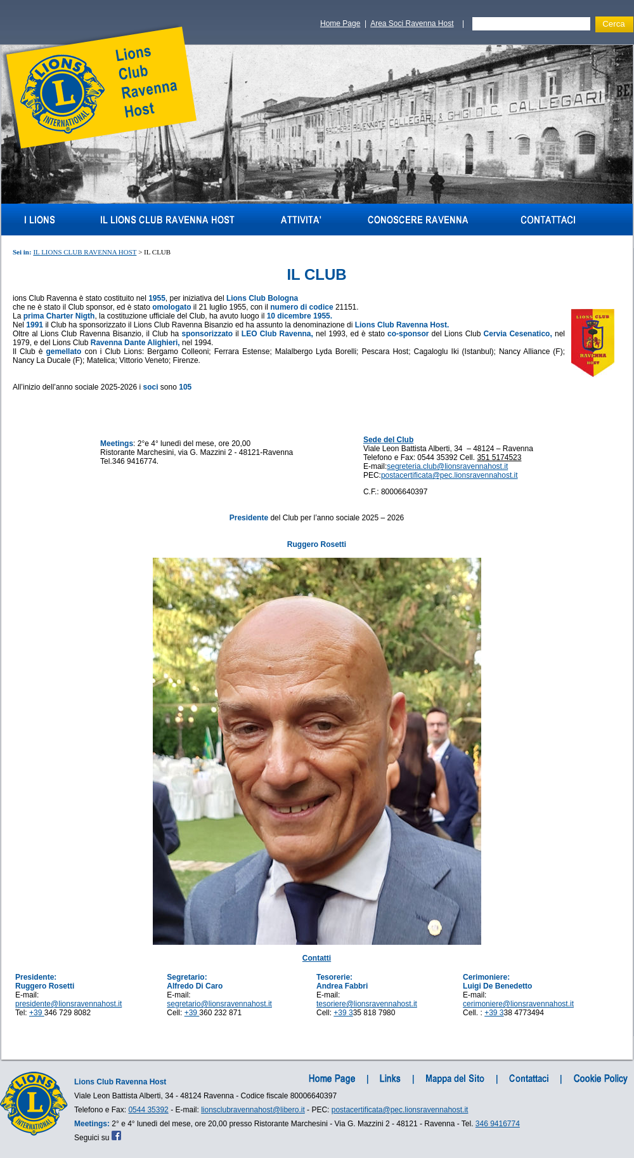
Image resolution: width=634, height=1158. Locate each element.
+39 (36, 1012)
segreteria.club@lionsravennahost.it (447, 466)
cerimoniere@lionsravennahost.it (518, 1003)
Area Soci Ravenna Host (411, 23)
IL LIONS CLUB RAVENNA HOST (84, 252)
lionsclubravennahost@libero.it (253, 1109)
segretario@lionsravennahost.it (219, 1003)
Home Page (340, 23)
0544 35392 (148, 1109)
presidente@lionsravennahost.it (68, 1003)
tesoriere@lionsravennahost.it (366, 1003)
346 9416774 (498, 1123)
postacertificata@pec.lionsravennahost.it (449, 475)
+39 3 (343, 1012)
